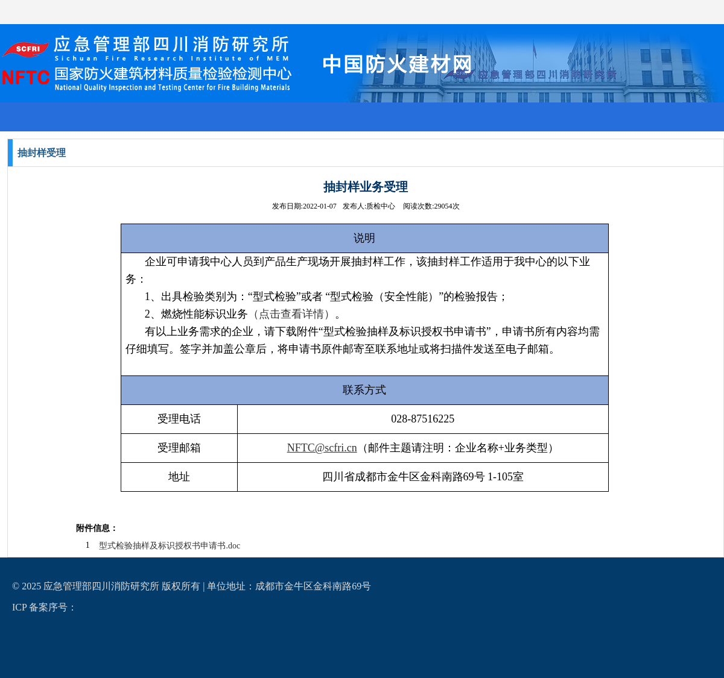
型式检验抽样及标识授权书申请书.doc (169, 545)
